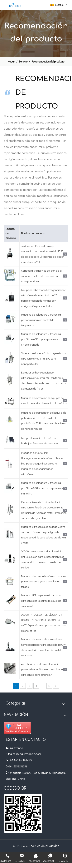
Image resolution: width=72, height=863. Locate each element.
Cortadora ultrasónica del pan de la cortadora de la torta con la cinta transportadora (41, 276)
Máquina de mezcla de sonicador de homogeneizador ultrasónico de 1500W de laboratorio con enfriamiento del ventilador (43, 647)
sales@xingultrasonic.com (25, 754)
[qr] (23, 813)
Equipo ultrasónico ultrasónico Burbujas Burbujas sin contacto (39, 440)
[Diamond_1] (17, 728)
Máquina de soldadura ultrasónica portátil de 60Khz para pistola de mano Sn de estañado (43, 339)
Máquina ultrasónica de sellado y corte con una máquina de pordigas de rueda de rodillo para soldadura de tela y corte (43, 535)
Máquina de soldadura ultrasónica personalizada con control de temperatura (41, 320)
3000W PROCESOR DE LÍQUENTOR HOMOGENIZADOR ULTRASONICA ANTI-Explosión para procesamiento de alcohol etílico (43, 622)
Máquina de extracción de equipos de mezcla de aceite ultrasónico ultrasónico (43, 400)
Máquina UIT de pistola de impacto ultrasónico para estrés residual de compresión (41, 600)
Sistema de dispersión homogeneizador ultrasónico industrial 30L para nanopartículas (43, 358)
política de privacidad (45, 846)
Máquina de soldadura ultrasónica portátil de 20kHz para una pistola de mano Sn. (42, 488)
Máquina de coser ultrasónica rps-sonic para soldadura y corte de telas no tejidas (43, 581)
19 (49, 686)
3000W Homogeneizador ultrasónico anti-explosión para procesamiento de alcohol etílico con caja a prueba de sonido (42, 559)
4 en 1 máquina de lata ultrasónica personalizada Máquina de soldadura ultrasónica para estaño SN (43, 669)
